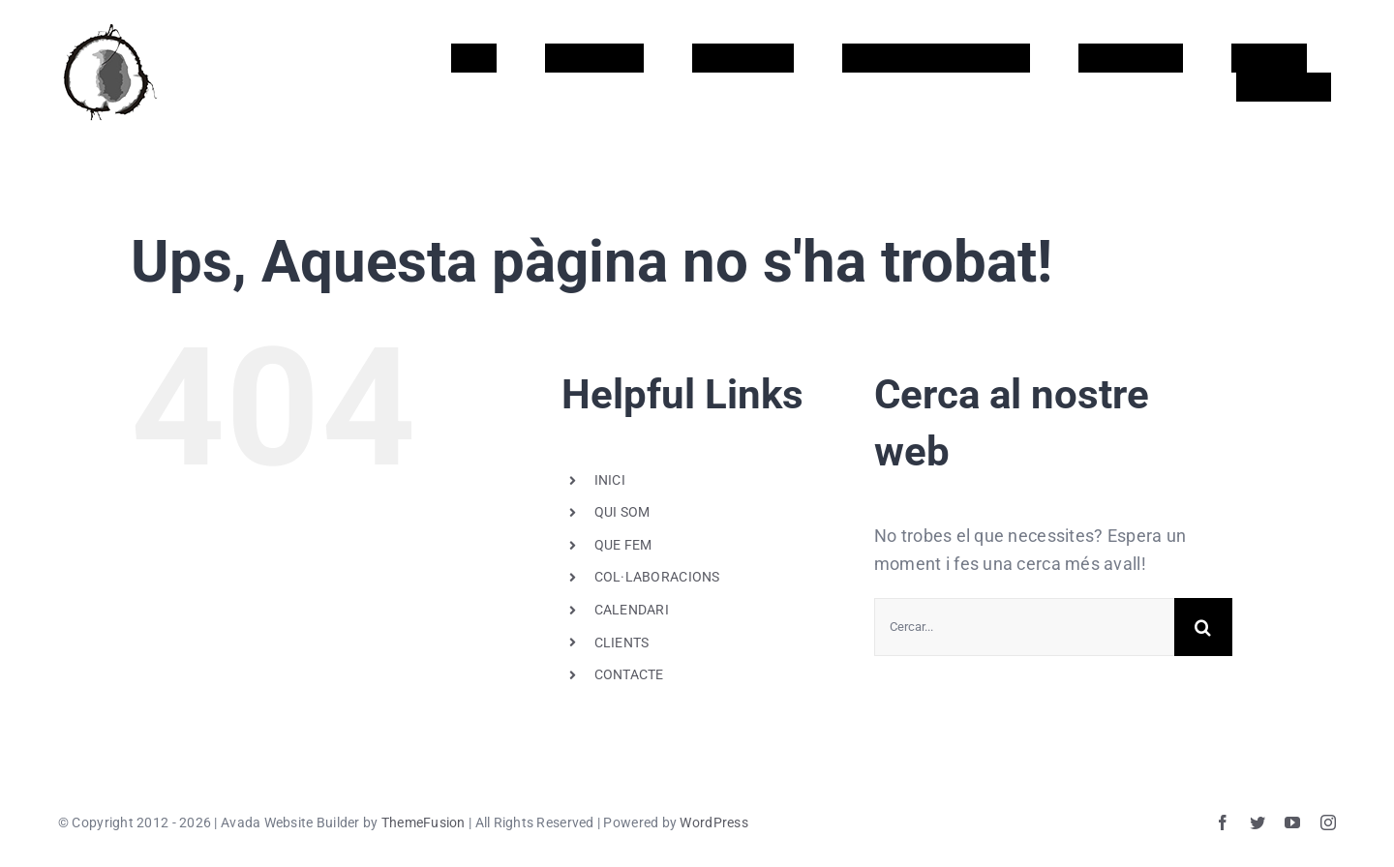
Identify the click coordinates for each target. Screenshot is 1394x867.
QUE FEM (623, 545)
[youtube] (1292, 822)
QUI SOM (622, 512)
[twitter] (1257, 822)
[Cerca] (1203, 627)
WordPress (713, 822)
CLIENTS (622, 642)
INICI (609, 480)
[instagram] (1328, 822)
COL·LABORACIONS (657, 576)
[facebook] (1222, 822)
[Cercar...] (1024, 627)
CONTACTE (629, 674)
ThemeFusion (423, 822)
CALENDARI (631, 609)
